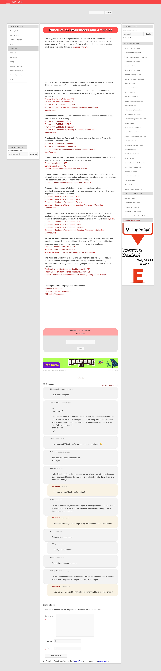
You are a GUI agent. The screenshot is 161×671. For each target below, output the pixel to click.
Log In (11, 79)
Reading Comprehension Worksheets (135, 136)
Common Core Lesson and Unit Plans (136, 57)
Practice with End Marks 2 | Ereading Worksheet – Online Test (69, 130)
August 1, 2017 (65, 518)
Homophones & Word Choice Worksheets (137, 216)
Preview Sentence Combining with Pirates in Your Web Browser (70, 252)
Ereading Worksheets (16, 66)
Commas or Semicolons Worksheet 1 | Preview (63, 202)
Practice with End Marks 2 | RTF (58, 121)
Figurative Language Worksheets (134, 79)
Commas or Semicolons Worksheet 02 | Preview (64, 227)
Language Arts (14, 48)
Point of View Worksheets (132, 132)
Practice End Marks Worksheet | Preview (61, 105)
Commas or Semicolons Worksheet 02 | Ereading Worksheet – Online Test (74, 230)
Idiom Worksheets (130, 83)
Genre (11, 44)
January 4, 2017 (61, 557)
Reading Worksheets (16, 31)
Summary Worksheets (131, 171)
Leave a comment (108, 385)
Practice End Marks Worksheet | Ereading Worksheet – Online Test (71, 107)
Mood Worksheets (130, 198)
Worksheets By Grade (16, 70)
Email (48, 649)
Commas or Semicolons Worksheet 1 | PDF (62, 199)
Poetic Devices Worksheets (133, 127)
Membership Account (16, 75)
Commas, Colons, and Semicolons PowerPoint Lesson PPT (69, 183)
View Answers (50, 110)
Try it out (110, 219)
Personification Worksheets (132, 114)
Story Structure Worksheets (133, 167)
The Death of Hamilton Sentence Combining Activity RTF (67, 269)
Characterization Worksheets (133, 52)
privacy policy (103, 661)
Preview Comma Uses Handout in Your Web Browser (66, 169)
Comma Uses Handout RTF (56, 163)
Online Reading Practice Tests (133, 110)
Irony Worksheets (130, 92)
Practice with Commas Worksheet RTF (60, 144)
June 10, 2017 (61, 544)
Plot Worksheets (129, 123)
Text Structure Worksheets (132, 176)
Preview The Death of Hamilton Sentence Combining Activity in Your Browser (75, 275)
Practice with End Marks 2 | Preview (59, 127)
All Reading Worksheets (54, 294)
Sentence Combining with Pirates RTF (60, 247)
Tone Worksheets (130, 180)
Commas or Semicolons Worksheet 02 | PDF (63, 224)
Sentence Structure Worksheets (57, 291)
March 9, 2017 (58, 531)
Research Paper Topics (131, 141)
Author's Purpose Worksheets (133, 48)
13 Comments (113, 370)
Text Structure (14, 57)
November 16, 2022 (66, 402)
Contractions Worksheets (132, 207)
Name (48, 642)
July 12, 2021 (59, 468)
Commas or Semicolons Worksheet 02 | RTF (62, 222)
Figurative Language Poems (133, 74)
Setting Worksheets (130, 149)
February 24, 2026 (70, 389)
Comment (49, 618)
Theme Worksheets (130, 185)
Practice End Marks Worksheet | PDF (60, 102)
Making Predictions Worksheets (134, 101)
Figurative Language (16, 39)
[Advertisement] (17, 113)
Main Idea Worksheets (131, 96)
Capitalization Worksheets (132, 202)
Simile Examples (129, 158)
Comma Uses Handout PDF (56, 166)
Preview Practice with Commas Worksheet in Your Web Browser (70, 149)
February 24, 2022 (60, 438)
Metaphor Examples (130, 105)
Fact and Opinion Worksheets (133, 70)
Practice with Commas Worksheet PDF (60, 146)
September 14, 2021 (64, 452)
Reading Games (14, 35)
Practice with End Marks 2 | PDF (58, 124)
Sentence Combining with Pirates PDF (60, 250)
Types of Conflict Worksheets (133, 189)
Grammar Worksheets (53, 289)
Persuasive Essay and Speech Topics (135, 119)
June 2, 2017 (58, 500)
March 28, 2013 (67, 571)
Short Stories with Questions (133, 154)
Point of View (13, 53)
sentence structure (80, 47)
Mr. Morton (56, 486)
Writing (12, 61)
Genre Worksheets (130, 66)
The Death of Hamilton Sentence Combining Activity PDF (67, 272)
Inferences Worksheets (131, 88)
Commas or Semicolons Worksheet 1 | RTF (62, 196)
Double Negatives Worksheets (133, 211)
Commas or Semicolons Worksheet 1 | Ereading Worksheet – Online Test (74, 205)
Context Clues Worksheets (132, 61)
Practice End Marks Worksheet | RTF (59, 99)
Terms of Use (77, 661)
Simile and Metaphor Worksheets (134, 163)
